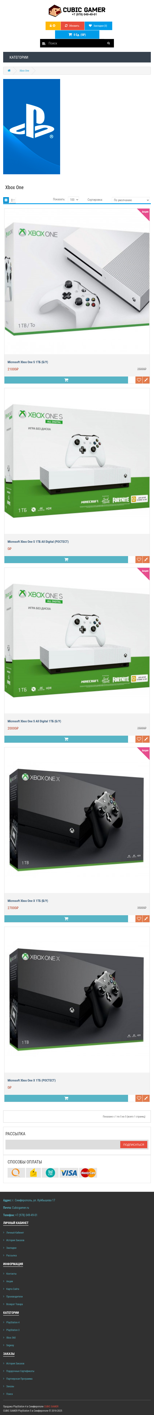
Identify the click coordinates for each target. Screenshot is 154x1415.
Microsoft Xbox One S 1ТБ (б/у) (28, 362)
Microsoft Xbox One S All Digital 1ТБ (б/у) (34, 721)
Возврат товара (14, 1304)
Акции (9, 1281)
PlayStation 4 (12, 1322)
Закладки (11, 1247)
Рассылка (11, 1255)
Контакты (11, 1273)
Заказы (10, 1386)
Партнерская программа (19, 1378)
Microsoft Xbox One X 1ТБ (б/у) (28, 901)
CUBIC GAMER (51, 1406)
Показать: (59, 199)
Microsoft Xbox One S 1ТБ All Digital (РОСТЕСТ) (38, 542)
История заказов (15, 1240)
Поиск (9, 1394)
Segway (10, 1345)
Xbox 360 (11, 1337)
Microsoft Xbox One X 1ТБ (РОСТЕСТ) (32, 1080)
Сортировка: (95, 199)
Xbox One (24, 70)
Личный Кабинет (15, 1232)
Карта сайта (12, 1289)
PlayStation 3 (12, 1330)
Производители (14, 1296)
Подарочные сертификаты (20, 1371)
